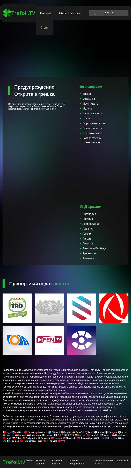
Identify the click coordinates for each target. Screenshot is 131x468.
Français (111, 432)
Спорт (44, 27)
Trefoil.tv (14, 461)
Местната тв (90, 104)
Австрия (88, 219)
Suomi (99, 432)
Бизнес (87, 94)
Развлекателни (92, 138)
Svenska (111, 438)
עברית (123, 432)
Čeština (17, 432)
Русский (56, 438)
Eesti (89, 432)
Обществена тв (69, 13)
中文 (61, 440)
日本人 (59, 435)
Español (78, 432)
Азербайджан (91, 224)
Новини (45, 13)
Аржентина (90, 253)
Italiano (47, 435)
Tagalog (13, 440)
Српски (99, 438)
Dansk (29, 432)
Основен (28, 460)
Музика (87, 109)
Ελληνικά (54, 432)
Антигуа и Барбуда (94, 248)
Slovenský (69, 438)
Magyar (21, 435)
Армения (88, 258)
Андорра (88, 243)
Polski (17, 438)
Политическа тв (92, 133)
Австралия (89, 214)
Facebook (122, 460)
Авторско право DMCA (104, 462)
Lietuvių (80, 435)
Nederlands (120, 435)
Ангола (87, 239)
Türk (24, 440)
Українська (35, 440)
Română (43, 438)
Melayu (106, 435)
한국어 (69, 435)
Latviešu (93, 435)
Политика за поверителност (77, 462)
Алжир (87, 234)
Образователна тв (94, 123)
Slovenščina (85, 438)
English (66, 432)
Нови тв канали (40, 462)
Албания (88, 229)
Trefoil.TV (19, 13)
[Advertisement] (65, 50)
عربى (7, 432)
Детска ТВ (89, 99)
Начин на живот (92, 113)
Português (29, 438)
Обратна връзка (57, 462)
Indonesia (34, 435)
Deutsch (41, 432)
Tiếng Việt (50, 440)
